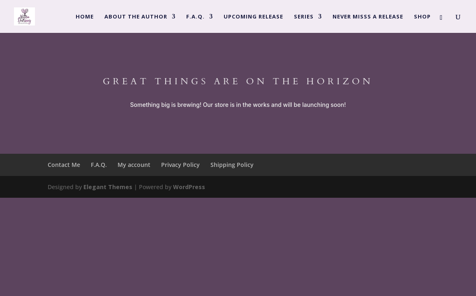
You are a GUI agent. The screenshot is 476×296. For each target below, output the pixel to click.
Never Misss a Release (368, 17)
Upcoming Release (253, 17)
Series (304, 17)
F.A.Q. (195, 17)
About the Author (135, 17)
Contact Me (64, 165)
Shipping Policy (232, 165)
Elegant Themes (107, 187)
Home (85, 17)
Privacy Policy (180, 165)
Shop (422, 17)
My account (134, 165)
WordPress (189, 187)
